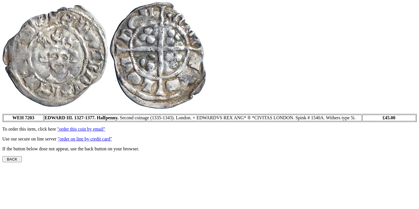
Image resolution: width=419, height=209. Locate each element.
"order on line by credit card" (85, 138)
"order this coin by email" (81, 129)
